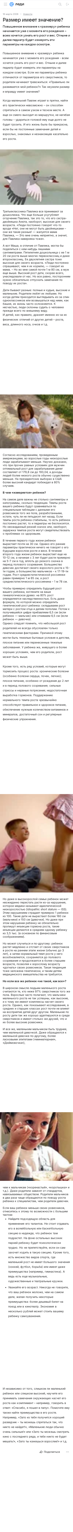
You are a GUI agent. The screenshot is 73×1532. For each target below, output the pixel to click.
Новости (27, 14)
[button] (36, 177)
